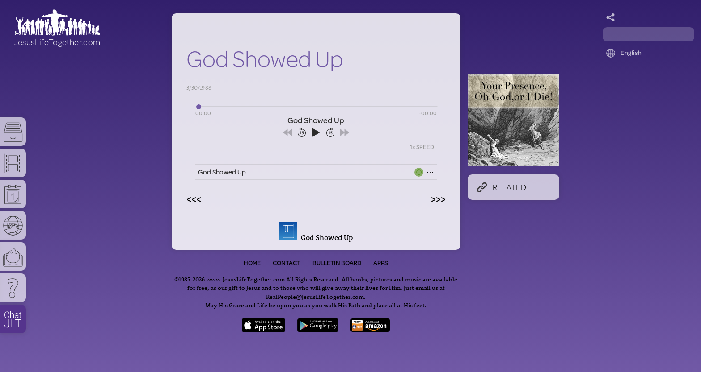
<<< (193, 198)
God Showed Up (222, 172)
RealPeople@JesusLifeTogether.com (315, 296)
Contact (286, 262)
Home (252, 262)
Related (502, 187)
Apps (380, 262)
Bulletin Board (336, 262)
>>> (438, 198)
